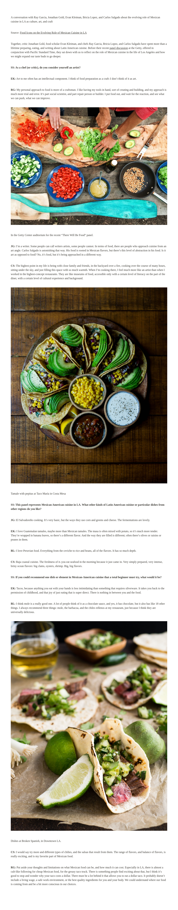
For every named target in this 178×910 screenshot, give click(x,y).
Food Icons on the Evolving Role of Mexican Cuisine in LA (53, 32)
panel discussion (119, 48)
